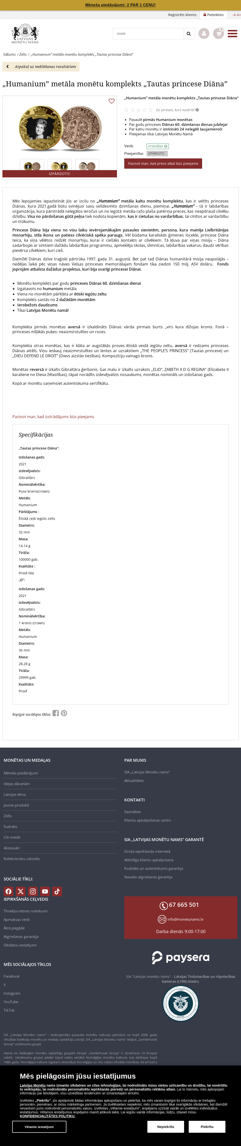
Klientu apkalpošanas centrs (147, 820)
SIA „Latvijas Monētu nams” (147, 772)
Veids (128, 146)
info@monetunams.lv (186, 919)
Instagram (12, 993)
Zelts (8, 815)
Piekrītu (207, 1128)
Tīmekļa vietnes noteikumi (26, 910)
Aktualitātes (134, 780)
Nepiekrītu (165, 1128)
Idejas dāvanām (17, 783)
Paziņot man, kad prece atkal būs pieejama (163, 163)
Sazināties (132, 811)
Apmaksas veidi (17, 919)
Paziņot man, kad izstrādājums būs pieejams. (53, 416)
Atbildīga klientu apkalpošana (148, 859)
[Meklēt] (148, 33)
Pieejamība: (134, 153)
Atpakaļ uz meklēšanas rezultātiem (41, 66)
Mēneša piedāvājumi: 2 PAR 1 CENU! (120, 5)
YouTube (11, 1001)
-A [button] (234, 14)
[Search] (189, 33)
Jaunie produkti (16, 805)
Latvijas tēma (15, 794)
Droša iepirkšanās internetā (147, 851)
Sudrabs (10, 826)
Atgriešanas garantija (21, 936)
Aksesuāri (12, 847)
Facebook (12, 976)
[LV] (26, 33)
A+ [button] (239, 14)
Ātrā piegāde (14, 928)
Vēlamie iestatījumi (39, 1128)
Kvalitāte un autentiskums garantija (153, 868)
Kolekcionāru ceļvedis (22, 858)
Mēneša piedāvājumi (21, 772)
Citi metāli (12, 837)
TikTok (9, 1010)
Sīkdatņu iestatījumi (20, 945)
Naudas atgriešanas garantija (148, 876)
